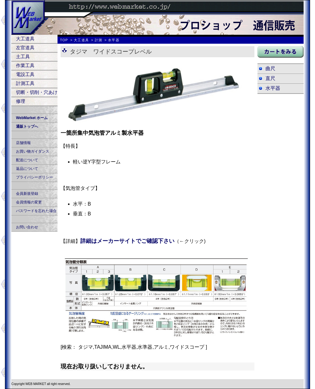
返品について (27, 168)
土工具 (23, 56)
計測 (98, 40)
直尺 (270, 78)
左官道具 (25, 47)
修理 (20, 101)
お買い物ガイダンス (32, 151)
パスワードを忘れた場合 (36, 211)
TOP (64, 40)
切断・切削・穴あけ (37, 92)
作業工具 (25, 65)
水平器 (272, 88)
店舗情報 (23, 143)
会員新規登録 (27, 193)
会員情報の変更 (29, 202)
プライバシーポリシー (34, 177)
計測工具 (25, 83)
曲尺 (270, 68)
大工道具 (25, 38)
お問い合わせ (27, 227)
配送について (27, 160)
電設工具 (25, 74)
